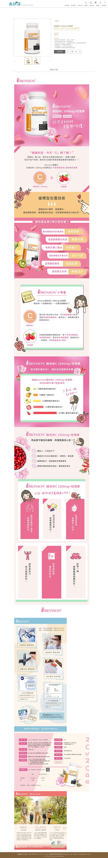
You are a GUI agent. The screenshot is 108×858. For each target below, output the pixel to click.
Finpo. (62, 856)
